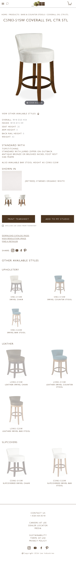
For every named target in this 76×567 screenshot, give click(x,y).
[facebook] (22, 250)
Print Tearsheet (18, 218)
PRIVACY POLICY (38, 540)
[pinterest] (25, 250)
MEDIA (38, 528)
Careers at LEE (38, 522)
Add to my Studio (57, 218)
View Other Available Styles (21, 113)
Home (4, 14)
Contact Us (38, 513)
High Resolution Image (14, 238)
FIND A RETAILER (10, 241)
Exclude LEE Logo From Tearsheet (21, 226)
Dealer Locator (38, 525)
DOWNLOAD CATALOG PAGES (15, 235)
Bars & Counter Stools (33, 14)
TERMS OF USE (38, 538)
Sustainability (38, 535)
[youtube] (17, 250)
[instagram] (13, 250)
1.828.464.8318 (38, 515)
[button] (2, 3)
